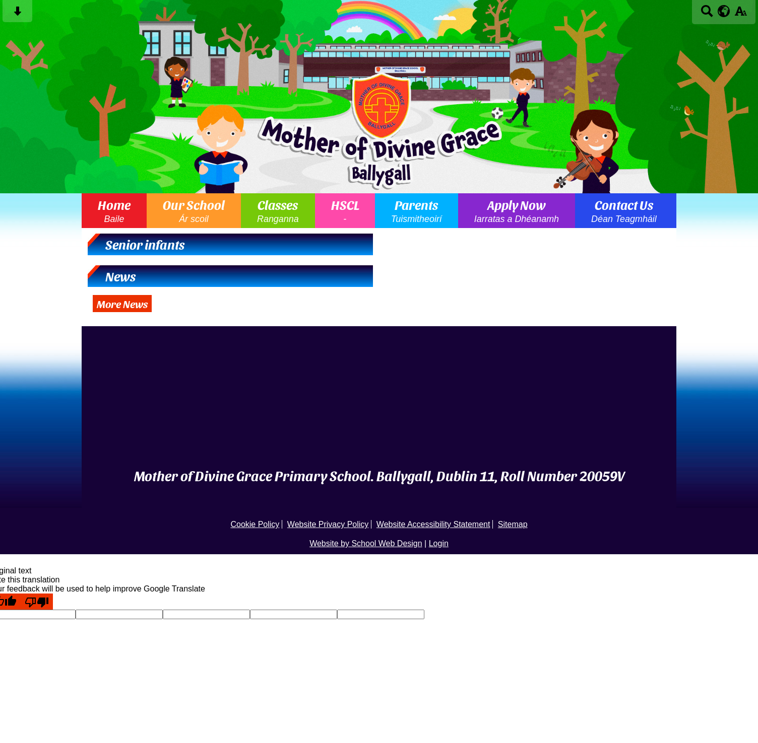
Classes (278, 211)
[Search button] (707, 14)
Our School (194, 211)
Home (114, 211)
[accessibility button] (740, 14)
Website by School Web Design (365, 543)
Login (439, 543)
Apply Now (516, 211)
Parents (416, 211)
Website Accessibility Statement (433, 524)
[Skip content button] (17, 14)
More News (122, 303)
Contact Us (624, 211)
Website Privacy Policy (328, 524)
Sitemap (513, 524)
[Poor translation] (37, 601)
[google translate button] (724, 11)
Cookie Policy (254, 524)
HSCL (345, 211)
